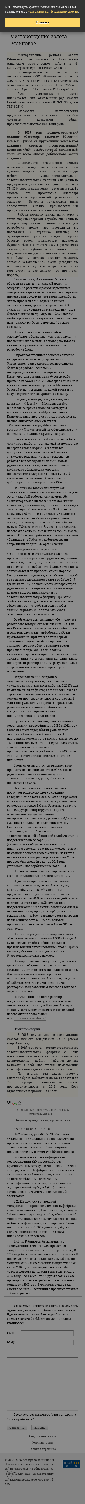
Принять (42, 22)
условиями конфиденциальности (53, 11)
